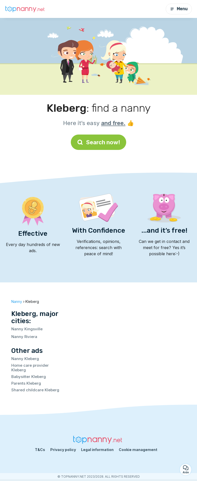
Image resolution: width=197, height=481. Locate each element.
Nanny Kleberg (25, 358)
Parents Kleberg (26, 383)
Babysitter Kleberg (28, 376)
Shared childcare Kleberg (35, 389)
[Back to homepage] (25, 9)
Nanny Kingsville (27, 328)
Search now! (98, 142)
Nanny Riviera (24, 336)
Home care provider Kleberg (30, 367)
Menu (179, 8)
